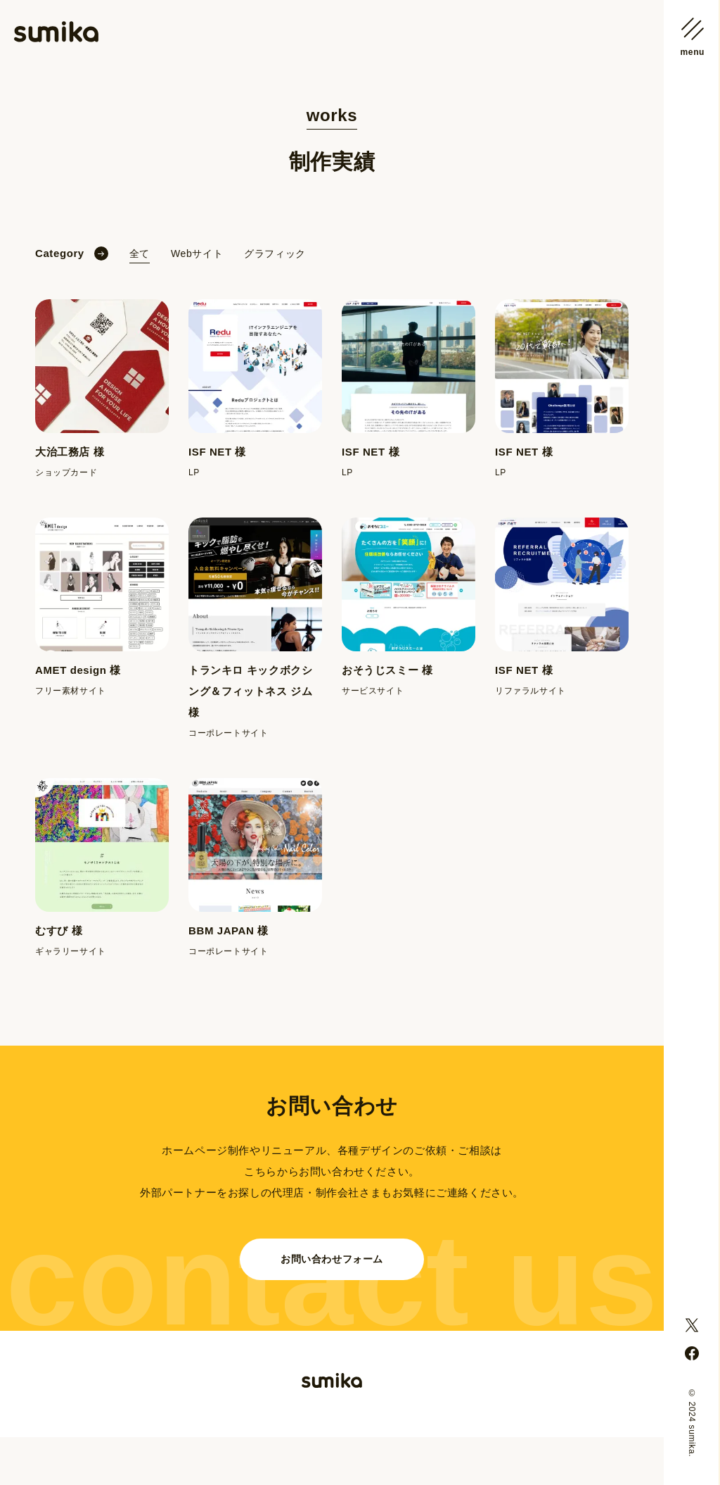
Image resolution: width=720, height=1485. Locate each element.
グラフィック (275, 253)
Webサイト (197, 253)
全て (139, 253)
